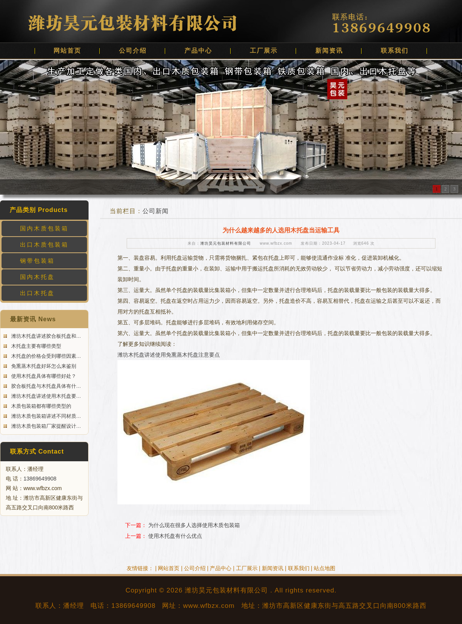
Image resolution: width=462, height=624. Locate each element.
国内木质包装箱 (44, 228)
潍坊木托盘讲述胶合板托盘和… (45, 336)
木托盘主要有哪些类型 (35, 346)
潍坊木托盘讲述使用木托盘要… (45, 396)
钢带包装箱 (37, 260)
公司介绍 (133, 50)
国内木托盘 (37, 277)
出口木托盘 (37, 293)
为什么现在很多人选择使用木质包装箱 (194, 525)
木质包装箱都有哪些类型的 (40, 406)
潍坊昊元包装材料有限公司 (225, 243)
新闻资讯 (329, 50)
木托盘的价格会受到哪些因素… (45, 356)
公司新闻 (155, 211)
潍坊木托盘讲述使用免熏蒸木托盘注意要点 (168, 355)
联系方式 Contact (37, 451)
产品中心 (198, 50)
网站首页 (67, 50)
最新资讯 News (33, 319)
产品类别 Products (39, 210)
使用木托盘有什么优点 (175, 536)
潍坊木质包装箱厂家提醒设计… (45, 426)
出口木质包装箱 (44, 244)
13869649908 (40, 479)
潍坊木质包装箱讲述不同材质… (45, 416)
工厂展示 (264, 50)
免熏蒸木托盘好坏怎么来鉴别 (43, 366)
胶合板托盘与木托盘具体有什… (45, 386)
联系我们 (394, 50)
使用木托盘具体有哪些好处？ (43, 376)
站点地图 (324, 568)
